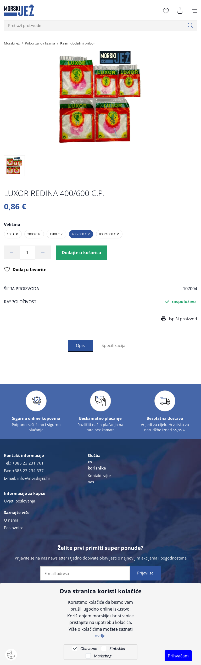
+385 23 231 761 (28, 463)
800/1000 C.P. (109, 234)
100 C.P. (13, 234)
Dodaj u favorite (25, 270)
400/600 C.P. (81, 234)
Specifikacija (113, 345)
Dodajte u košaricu (81, 252)
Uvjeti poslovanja (19, 501)
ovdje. (101, 635)
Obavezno (88, 648)
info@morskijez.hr (33, 478)
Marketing (102, 655)
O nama (11, 520)
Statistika (117, 648)
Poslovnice (13, 527)
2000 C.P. (34, 234)
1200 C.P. (56, 234)
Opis (80, 345)
